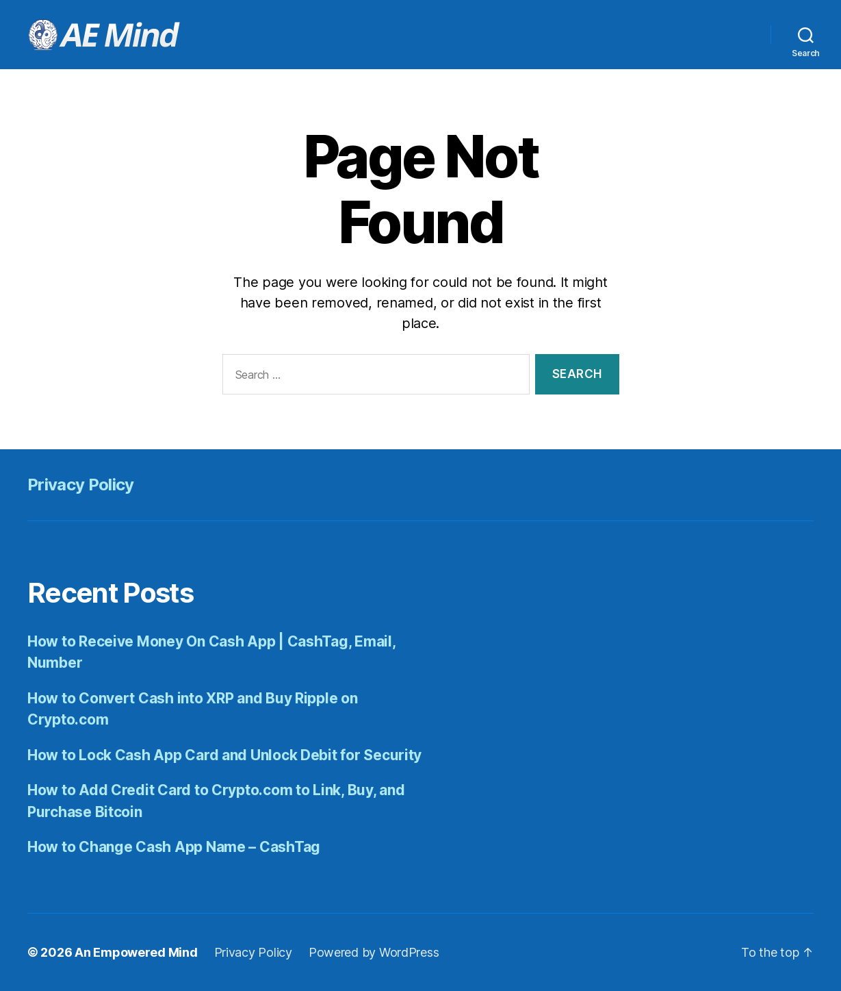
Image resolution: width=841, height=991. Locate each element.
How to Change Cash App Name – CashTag (173, 846)
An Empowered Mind (136, 952)
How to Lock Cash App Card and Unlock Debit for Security (224, 755)
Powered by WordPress (374, 952)
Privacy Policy (80, 484)
